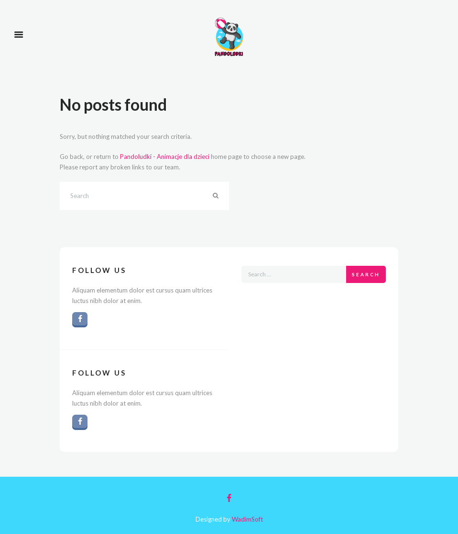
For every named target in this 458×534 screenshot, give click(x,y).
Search (366, 274)
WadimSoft (247, 519)
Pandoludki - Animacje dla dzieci (164, 156)
